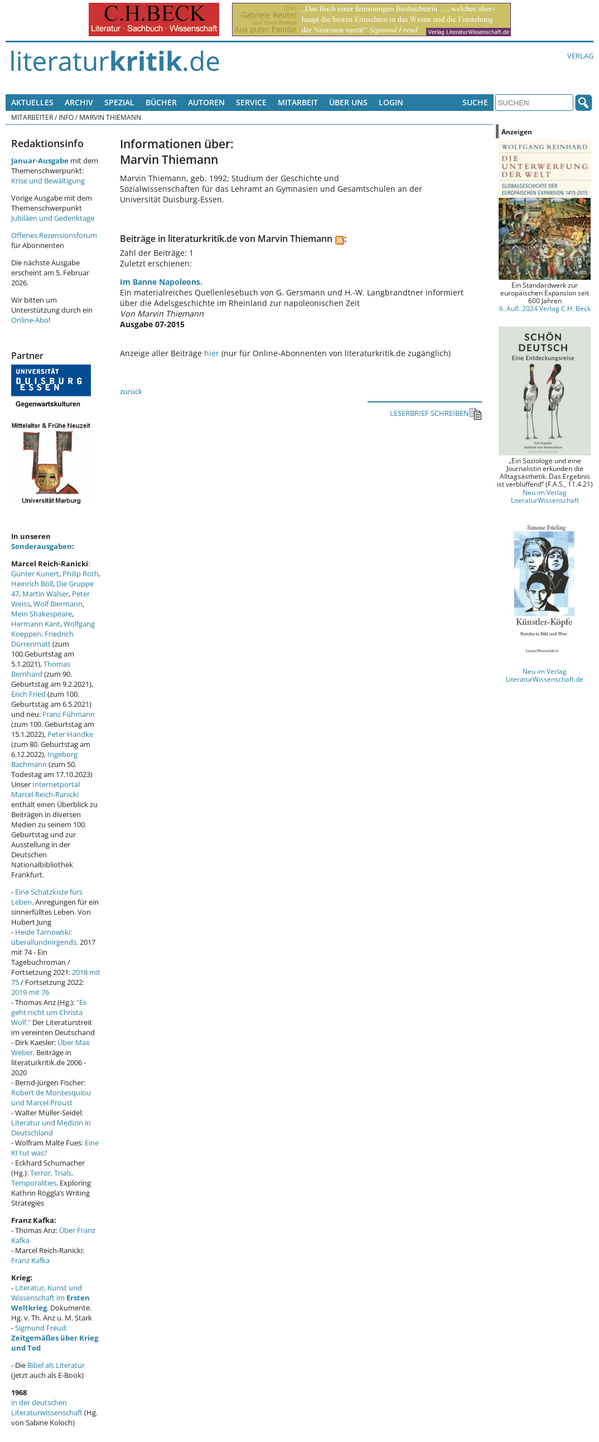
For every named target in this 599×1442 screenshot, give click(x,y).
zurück (131, 391)
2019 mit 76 (30, 992)
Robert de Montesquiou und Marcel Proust (51, 1097)
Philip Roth (80, 574)
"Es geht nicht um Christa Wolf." (48, 1012)
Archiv (79, 102)
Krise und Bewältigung (48, 181)
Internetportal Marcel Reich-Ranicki (45, 789)
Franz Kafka (30, 1260)
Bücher (161, 102)
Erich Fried (28, 694)
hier (211, 353)
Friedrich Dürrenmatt (42, 639)
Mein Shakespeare (41, 614)
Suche (475, 102)
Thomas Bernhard (40, 669)
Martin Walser (45, 594)
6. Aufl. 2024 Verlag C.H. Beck (545, 308)
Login (391, 102)
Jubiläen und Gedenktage (52, 218)
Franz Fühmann (68, 714)
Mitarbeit (298, 102)
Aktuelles (32, 102)
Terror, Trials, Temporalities (42, 1178)
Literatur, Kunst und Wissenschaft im (50, 1298)
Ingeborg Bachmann (44, 759)
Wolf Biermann (58, 604)
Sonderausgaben (41, 546)
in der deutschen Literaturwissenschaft (47, 1407)
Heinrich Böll (32, 584)
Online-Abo (30, 320)
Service (251, 102)
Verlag (580, 56)
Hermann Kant (35, 624)
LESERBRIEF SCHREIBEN (436, 413)
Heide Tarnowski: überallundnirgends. (44, 937)
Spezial (119, 102)
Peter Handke (70, 734)
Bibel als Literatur (56, 1365)
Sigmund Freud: (54, 1338)
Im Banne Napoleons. (161, 281)
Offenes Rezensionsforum (54, 235)
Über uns (348, 102)
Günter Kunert (35, 574)
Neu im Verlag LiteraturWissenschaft (545, 496)
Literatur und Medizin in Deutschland (51, 1128)
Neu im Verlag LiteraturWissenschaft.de (544, 675)
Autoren (206, 102)
